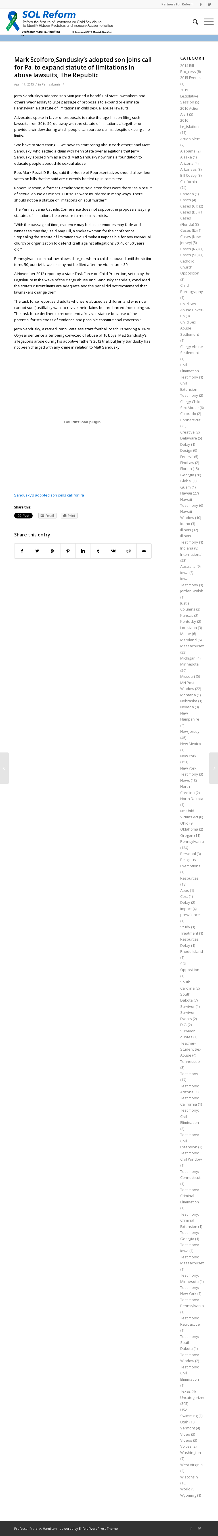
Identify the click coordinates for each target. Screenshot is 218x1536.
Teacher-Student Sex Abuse (190, 1049)
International (191, 554)
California (188, 181)
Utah (184, 1422)
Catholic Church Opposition (189, 267)
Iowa (184, 572)
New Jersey (190, 731)
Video (185, 1434)
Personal (188, 853)
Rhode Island (191, 951)
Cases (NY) (189, 248)
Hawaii (186, 493)
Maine (185, 633)
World (185, 1489)
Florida (186, 468)
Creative (187, 432)
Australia (188, 566)
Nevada (187, 706)
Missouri (187, 676)
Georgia (187, 474)
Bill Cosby (188, 175)
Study (185, 926)
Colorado (188, 413)
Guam (185, 487)
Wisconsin (189, 1477)
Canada (187, 193)
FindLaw (187, 462)
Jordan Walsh (191, 590)
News (185, 780)
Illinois (185, 529)
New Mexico (190, 743)
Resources (189, 878)
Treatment (189, 933)
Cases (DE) (189, 212)
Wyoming (188, 1495)
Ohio (184, 823)
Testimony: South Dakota (189, 1342)
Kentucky (188, 621)
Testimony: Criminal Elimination (189, 1196)
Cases (185, 199)
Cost (184, 896)
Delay (185, 444)
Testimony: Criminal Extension (189, 1220)
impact (186, 908)
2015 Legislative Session (189, 96)
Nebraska (188, 700)
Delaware (188, 438)
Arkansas (188, 169)
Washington (190, 1452)
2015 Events (190, 77)
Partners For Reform (178, 4)
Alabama (188, 151)
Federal (186, 456)
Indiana (186, 548)
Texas (185, 1391)
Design (186, 450)
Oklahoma (189, 829)
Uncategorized (193, 1397)
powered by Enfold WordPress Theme (89, 1528)
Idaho (185, 523)
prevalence (190, 914)
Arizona (187, 163)
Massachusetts (193, 645)
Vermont (187, 1428)
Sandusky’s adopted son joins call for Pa (49, 495)
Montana (188, 694)
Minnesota (189, 664)
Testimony (189, 1073)
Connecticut (190, 419)
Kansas (186, 615)
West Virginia (191, 1464)
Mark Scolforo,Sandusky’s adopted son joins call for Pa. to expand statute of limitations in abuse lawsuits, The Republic (83, 67)
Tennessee (190, 1061)
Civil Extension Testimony (189, 389)
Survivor (187, 1006)
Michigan (188, 658)
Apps (184, 890)
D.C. (183, 1024)
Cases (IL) (188, 230)
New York (188, 755)
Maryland (188, 639)
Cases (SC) (189, 254)
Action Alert (190, 138)
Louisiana (188, 627)
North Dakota (191, 798)
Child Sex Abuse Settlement (189, 328)
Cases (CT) (189, 206)
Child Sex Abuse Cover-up (192, 310)
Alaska (186, 157)
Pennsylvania (51, 84)
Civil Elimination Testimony (189, 371)
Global (186, 480)
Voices (186, 1446)
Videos (186, 1440)
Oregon (186, 835)
